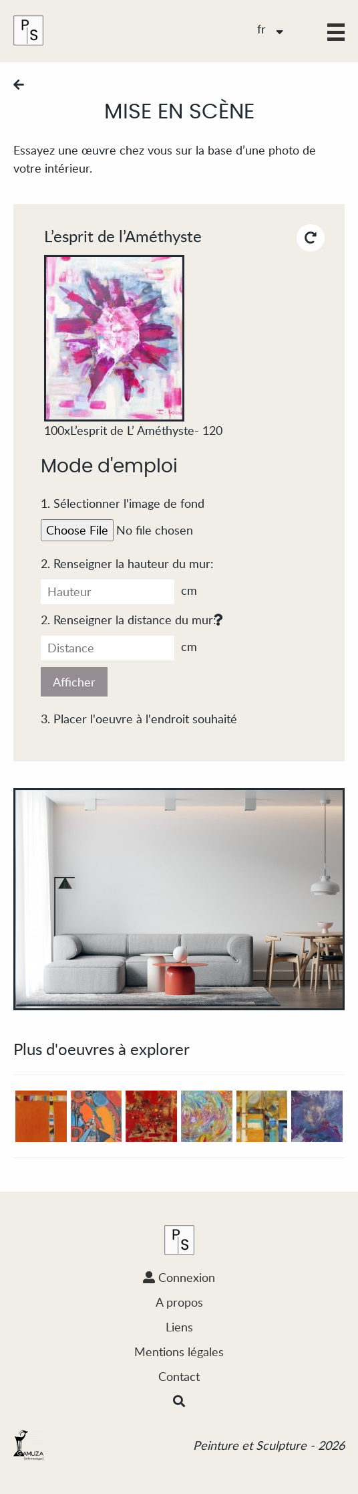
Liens (179, 1327)
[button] (336, 32)
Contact (179, 1376)
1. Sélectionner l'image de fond (122, 503)
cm (119, 591)
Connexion (179, 1277)
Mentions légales (179, 1351)
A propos (179, 1302)
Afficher (74, 682)
